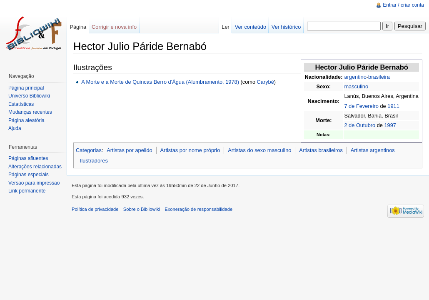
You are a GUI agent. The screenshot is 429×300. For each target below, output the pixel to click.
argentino (355, 77)
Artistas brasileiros (321, 150)
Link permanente (26, 191)
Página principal (26, 88)
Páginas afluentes (28, 158)
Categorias (89, 150)
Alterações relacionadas (35, 167)
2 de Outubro (359, 125)
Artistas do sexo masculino (259, 150)
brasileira (379, 77)
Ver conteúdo (250, 27)
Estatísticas (21, 104)
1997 (390, 125)
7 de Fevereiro (361, 106)
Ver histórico (286, 27)
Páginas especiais (28, 175)
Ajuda (14, 128)
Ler (225, 27)
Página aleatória (26, 120)
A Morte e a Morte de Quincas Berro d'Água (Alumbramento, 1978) (160, 82)
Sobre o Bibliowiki (141, 209)
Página (78, 27)
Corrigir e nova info (114, 27)
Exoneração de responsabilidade (198, 209)
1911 (393, 106)
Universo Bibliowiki (29, 96)
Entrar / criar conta (403, 5)
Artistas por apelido (129, 150)
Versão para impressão (34, 183)
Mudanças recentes (30, 112)
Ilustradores (94, 161)
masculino (356, 86)
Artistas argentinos (373, 150)
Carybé (265, 82)
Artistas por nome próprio (190, 150)
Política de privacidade (95, 209)
